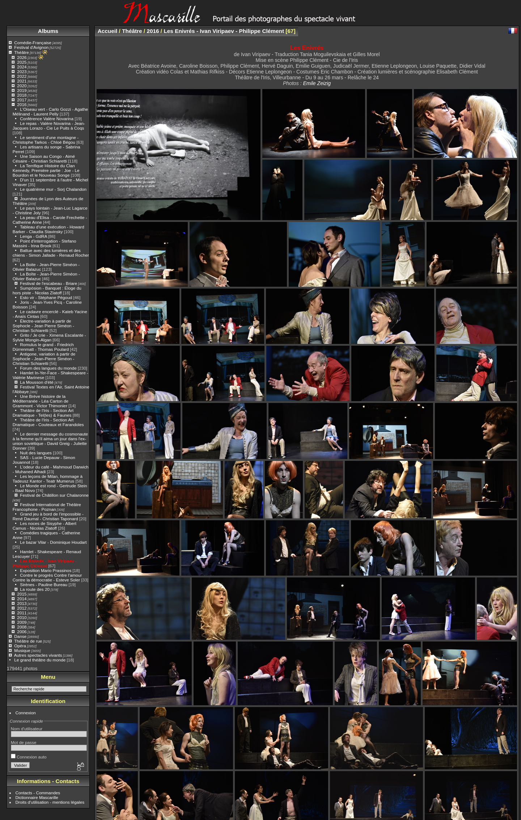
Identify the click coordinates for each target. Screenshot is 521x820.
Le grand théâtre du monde (39, 659)
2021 (21, 81)
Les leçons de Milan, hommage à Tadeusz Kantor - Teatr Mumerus (47, 478)
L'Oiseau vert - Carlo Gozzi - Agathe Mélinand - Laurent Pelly (50, 111)
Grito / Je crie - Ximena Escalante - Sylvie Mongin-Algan (49, 337)
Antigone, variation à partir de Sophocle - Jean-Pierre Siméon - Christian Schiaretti (44, 359)
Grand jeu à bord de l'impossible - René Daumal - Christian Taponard (48, 516)
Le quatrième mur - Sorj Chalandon (53, 189)
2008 (21, 627)
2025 (21, 62)
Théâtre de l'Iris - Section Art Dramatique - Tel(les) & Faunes (43, 412)
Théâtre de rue (28, 641)
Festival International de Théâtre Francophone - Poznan (47, 507)
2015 (21, 594)
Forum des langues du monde (48, 368)
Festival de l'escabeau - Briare (48, 283)
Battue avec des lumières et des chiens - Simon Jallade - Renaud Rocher (51, 252)
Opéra (20, 645)
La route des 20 (35, 589)
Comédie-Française (32, 42)
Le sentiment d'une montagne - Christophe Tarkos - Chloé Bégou (46, 139)
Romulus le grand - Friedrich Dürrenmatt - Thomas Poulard (43, 347)
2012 (21, 608)
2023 (21, 71)
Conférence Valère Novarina (46, 118)
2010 (21, 617)
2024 (21, 66)
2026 (21, 57)
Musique (22, 650)
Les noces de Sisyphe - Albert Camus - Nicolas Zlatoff (44, 525)
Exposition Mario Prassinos (45, 570)
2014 (21, 598)
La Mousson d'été (37, 382)
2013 (21, 603)
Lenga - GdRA (33, 236)
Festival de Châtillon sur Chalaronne (54, 495)
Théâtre (21, 52)
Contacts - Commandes (38, 792)
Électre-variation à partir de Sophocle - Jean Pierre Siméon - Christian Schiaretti (43, 326)
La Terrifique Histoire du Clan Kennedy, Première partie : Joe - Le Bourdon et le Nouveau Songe (46, 170)
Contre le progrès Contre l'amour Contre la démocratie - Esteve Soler (47, 577)
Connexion (26, 712)
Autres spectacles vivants (38, 655)
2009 (21, 622)
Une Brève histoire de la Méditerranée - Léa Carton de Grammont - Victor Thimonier (40, 401)
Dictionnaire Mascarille (37, 797)
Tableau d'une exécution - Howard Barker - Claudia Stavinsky (48, 229)
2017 (21, 99)
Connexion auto (29, 756)
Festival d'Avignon (31, 47)
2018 (21, 95)
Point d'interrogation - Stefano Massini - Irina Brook (44, 243)
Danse (20, 636)
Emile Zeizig (317, 83)
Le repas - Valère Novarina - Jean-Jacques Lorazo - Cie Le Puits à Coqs (49, 125)
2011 (21, 612)
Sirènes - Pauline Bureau (43, 584)
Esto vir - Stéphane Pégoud (46, 297)
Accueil (108, 31)
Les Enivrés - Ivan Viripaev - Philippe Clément (45, 563)
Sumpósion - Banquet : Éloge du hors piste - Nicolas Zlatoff (47, 290)
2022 (21, 76)
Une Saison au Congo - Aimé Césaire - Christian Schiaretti (44, 158)
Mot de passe (24, 742)
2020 (21, 85)
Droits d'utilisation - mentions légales (50, 802)
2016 (21, 104)
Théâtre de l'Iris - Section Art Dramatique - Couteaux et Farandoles (48, 422)
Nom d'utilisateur (26, 728)
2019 (21, 90)
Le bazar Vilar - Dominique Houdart (53, 542)
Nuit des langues (36, 452)
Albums (48, 31)
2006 (21, 631)
